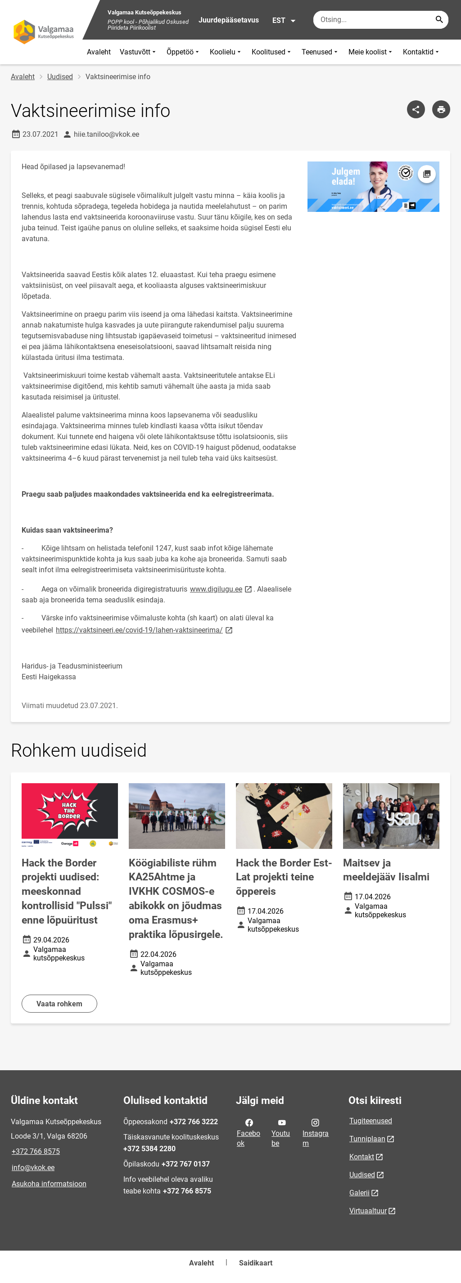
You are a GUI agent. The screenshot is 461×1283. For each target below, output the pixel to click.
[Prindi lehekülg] (441, 109)
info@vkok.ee (33, 1167)
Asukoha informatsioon (49, 1184)
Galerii (359, 1193)
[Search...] (439, 19)
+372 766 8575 (36, 1151)
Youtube (280, 1132)
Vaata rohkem (59, 1004)
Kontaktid (422, 52)
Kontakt (361, 1157)
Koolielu (226, 52)
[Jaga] (416, 109)
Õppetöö (184, 52)
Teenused (320, 52)
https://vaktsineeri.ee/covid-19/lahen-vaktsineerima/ (145, 629)
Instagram (316, 1132)
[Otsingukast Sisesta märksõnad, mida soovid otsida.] (380, 20)
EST (284, 20)
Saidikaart (255, 1263)
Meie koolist (371, 52)
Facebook (248, 1132)
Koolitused (272, 52)
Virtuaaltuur (368, 1211)
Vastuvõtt (139, 52)
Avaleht (99, 52)
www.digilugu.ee (221, 588)
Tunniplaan (367, 1139)
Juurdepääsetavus (229, 20)
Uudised (60, 76)
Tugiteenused (370, 1121)
